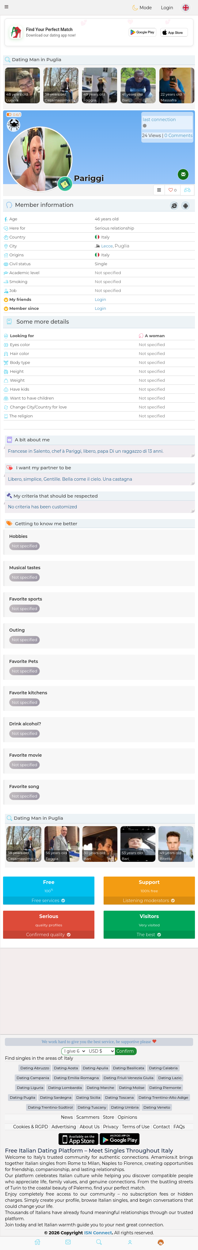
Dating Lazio (169, 1077)
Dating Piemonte (165, 1087)
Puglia (122, 246)
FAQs (179, 1127)
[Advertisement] (99, 32)
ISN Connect (98, 1233)
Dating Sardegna (55, 1097)
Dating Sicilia (88, 1097)
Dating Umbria (125, 1107)
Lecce (107, 245)
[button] (6, 7)
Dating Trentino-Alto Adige (163, 1097)
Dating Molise (131, 1087)
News (67, 1117)
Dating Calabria (163, 1068)
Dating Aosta (66, 1068)
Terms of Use (136, 1127)
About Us (90, 1127)
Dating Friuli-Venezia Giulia (129, 1077)
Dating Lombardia (65, 1087)
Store (108, 1117)
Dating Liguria (30, 1087)
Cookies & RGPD (30, 1127)
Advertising (63, 1127)
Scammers (87, 1117)
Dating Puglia (22, 1097)
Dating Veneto (156, 1107)
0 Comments (178, 135)
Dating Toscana (119, 1097)
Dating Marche (100, 1087)
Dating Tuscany (92, 1107)
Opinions (127, 1117)
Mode (142, 8)
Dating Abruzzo (34, 1068)
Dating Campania (33, 1077)
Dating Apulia (95, 1068)
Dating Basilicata (128, 1068)
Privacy (110, 1127)
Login (167, 7)
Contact (161, 1127)
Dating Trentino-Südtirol (50, 1107)
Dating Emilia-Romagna (76, 1077)
